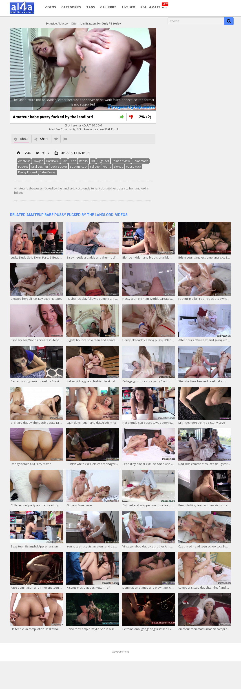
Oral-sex (37, 166)
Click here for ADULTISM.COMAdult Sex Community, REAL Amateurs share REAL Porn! (83, 127)
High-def (103, 161)
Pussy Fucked (27, 172)
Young (106, 166)
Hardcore (52, 161)
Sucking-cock (78, 166)
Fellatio (95, 166)
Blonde (118, 166)
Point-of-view (121, 161)
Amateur (24, 161)
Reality (83, 161)
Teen (72, 161)
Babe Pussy (48, 172)
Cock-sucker (59, 166)
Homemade (140, 161)
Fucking (23, 166)
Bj (46, 166)
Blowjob (38, 161)
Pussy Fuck (133, 166)
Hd (93, 161)
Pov (64, 161)
